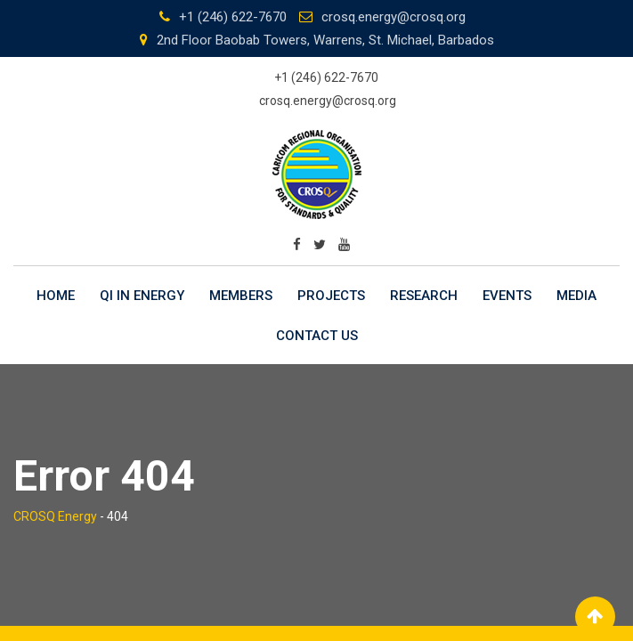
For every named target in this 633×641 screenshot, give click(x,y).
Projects (331, 296)
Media (576, 296)
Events (507, 296)
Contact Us (317, 336)
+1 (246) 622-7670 (233, 17)
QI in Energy (142, 296)
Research (424, 296)
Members (240, 296)
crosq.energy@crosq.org (393, 17)
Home (56, 296)
